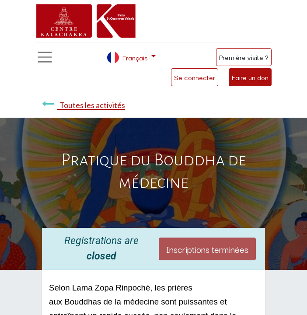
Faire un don (250, 77)
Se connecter (194, 77)
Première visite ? (244, 57)
